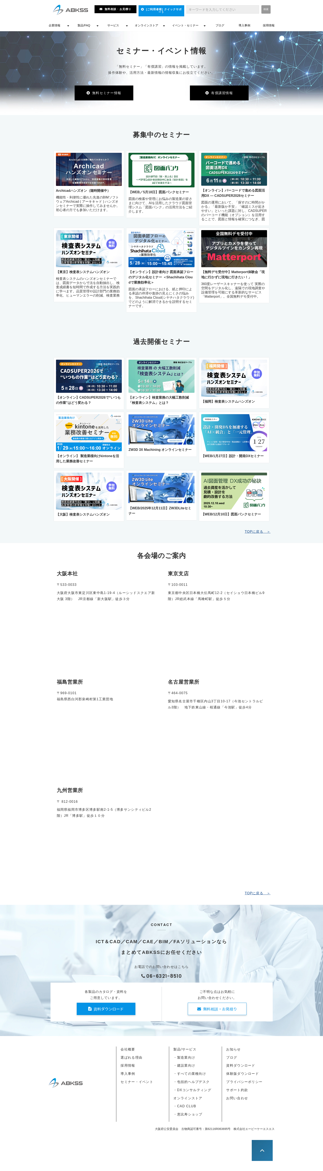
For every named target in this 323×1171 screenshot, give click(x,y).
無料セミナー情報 (106, 93)
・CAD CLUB (184, 1106)
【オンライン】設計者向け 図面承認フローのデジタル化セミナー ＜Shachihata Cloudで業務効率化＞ (160, 277)
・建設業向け (184, 1065)
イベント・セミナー (185, 25)
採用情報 (269, 25)
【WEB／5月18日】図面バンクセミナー (158, 192)
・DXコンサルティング (192, 1090)
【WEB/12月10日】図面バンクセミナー (231, 514)
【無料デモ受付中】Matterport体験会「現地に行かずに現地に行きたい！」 (233, 274)
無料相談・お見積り (118, 9)
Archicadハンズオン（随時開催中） (83, 190)
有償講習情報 (222, 93)
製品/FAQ (84, 25)
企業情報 (54, 25)
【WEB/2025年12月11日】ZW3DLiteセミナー (159, 510)
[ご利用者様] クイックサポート (164, 11)
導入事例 (244, 25)
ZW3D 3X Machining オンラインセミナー (160, 449)
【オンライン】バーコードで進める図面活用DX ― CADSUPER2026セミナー (233, 193)
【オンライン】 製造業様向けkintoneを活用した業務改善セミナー (87, 458)
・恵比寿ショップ (187, 1114)
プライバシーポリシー (244, 1082)
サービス (113, 25)
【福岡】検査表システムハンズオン (228, 401)
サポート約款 (237, 1090)
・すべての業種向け (189, 1073)
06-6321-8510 (164, 976)
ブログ (219, 25)
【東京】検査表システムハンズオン (83, 272)
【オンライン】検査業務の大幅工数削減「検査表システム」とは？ (158, 400)
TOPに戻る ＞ (258, 531)
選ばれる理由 (131, 1057)
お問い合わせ (237, 1098)
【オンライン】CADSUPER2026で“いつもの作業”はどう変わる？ (88, 400)
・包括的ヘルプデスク (191, 1082)
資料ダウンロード (108, 1008)
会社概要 (128, 1049)
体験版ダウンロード (242, 1073)
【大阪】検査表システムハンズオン (83, 514)
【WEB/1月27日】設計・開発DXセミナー (232, 456)
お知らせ (233, 1049)
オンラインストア (146, 25)
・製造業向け (184, 1057)
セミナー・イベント (137, 1082)
